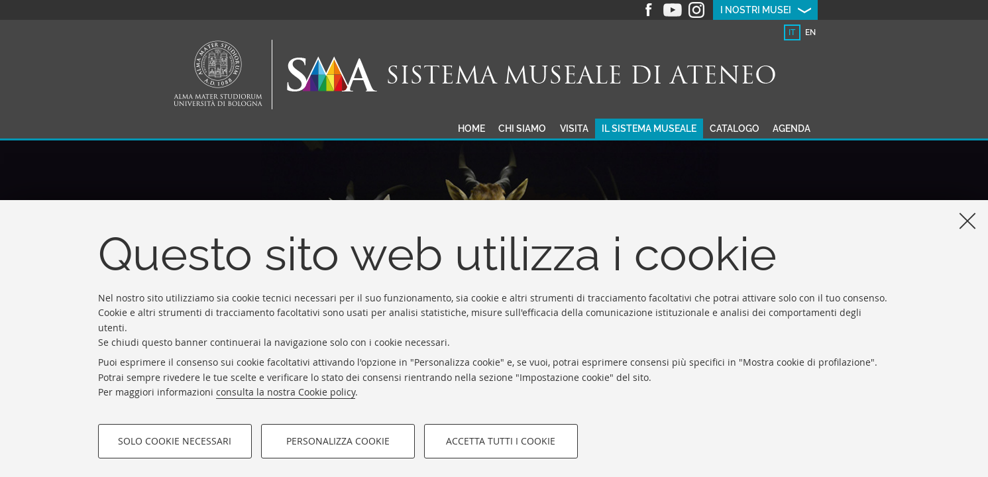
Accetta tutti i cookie (500, 441)
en (810, 32)
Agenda (791, 128)
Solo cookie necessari (174, 441)
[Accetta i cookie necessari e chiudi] (967, 220)
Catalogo (734, 128)
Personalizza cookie (338, 441)
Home (471, 128)
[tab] (792, 32)
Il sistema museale (649, 128)
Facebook (649, 10)
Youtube (673, 10)
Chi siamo (522, 128)
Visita (574, 128)
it (792, 32)
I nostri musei (755, 10)
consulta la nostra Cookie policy (285, 392)
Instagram (696, 10)
